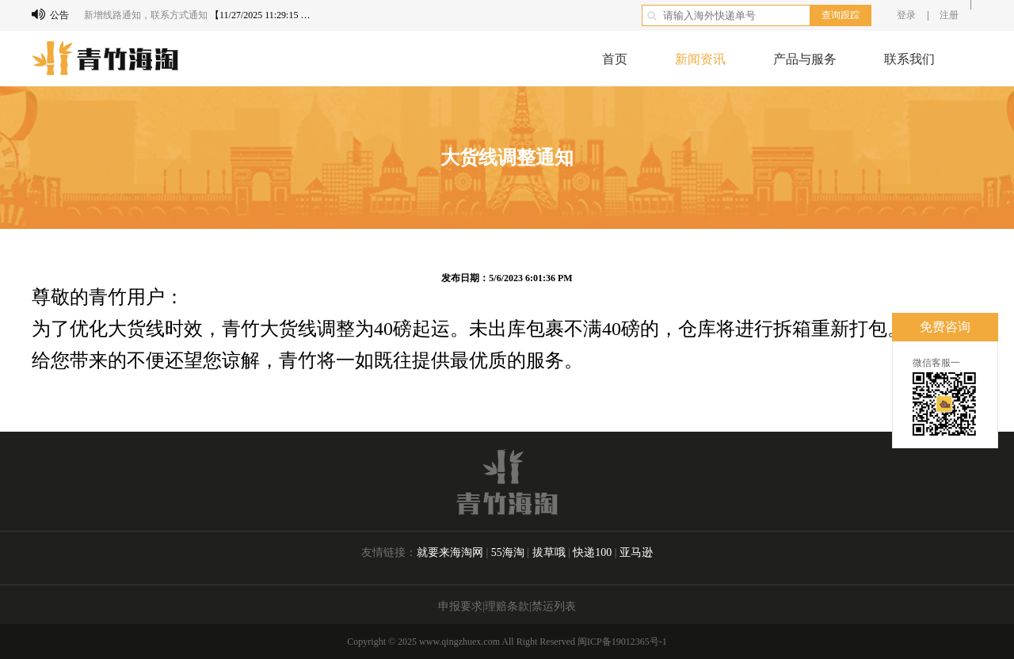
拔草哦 (550, 552)
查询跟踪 (840, 15)
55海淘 (507, 552)
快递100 (594, 552)
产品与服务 (805, 59)
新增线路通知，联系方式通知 (146, 15)
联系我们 (909, 59)
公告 (50, 14)
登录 (906, 15)
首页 (614, 59)
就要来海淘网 (450, 552)
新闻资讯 (700, 59)
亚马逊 (636, 552)
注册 (949, 15)
